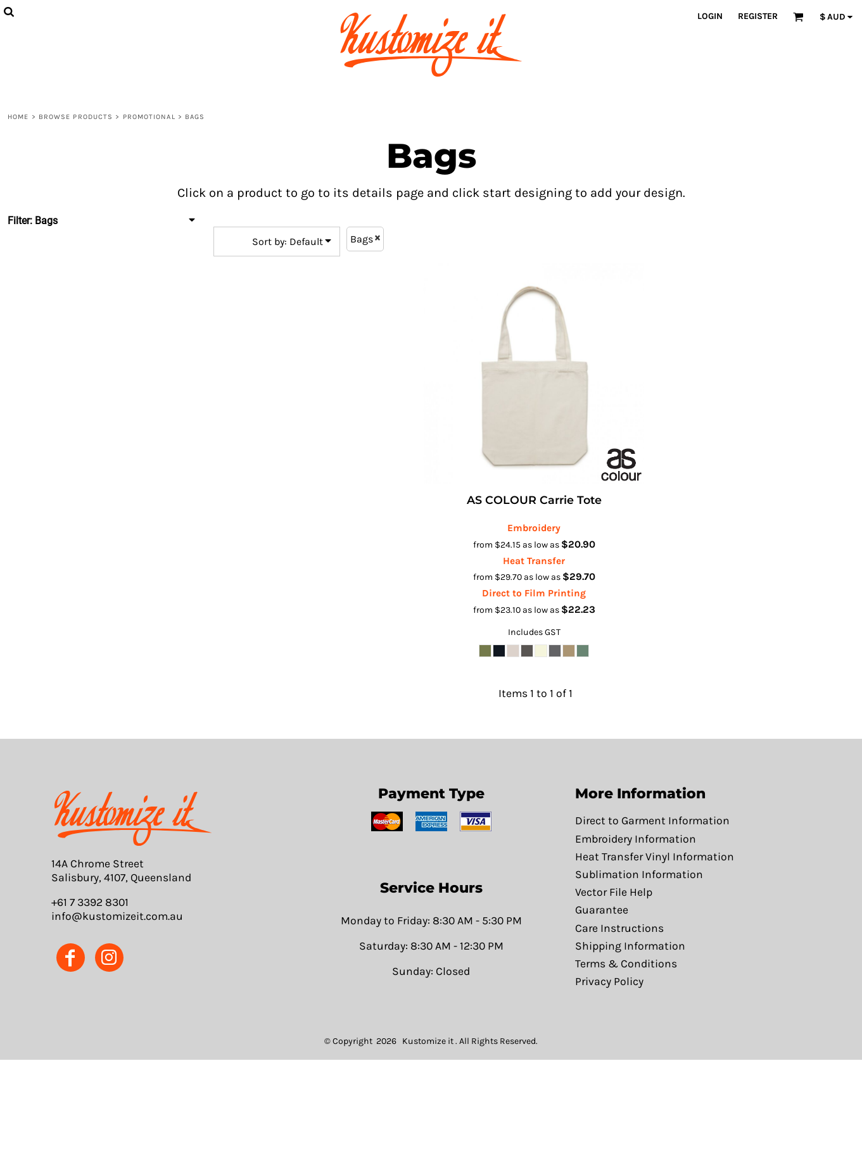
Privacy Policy (609, 981)
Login (710, 16)
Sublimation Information (639, 874)
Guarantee (601, 909)
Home (18, 117)
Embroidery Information (635, 838)
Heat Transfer (534, 561)
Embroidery (534, 528)
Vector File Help (613, 892)
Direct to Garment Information (652, 820)
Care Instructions (619, 928)
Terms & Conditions (626, 963)
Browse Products (76, 117)
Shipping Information (630, 945)
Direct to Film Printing (534, 593)
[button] (133, 818)
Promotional (149, 117)
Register (758, 16)
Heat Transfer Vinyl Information (654, 856)
